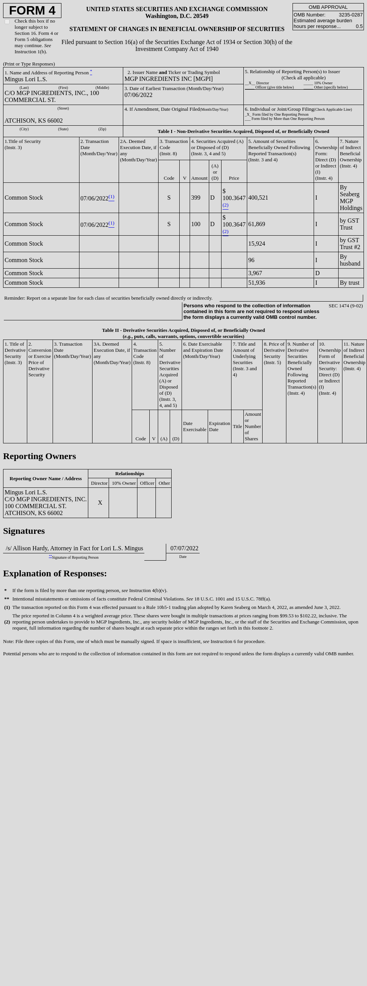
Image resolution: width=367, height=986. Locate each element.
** (50, 556)
